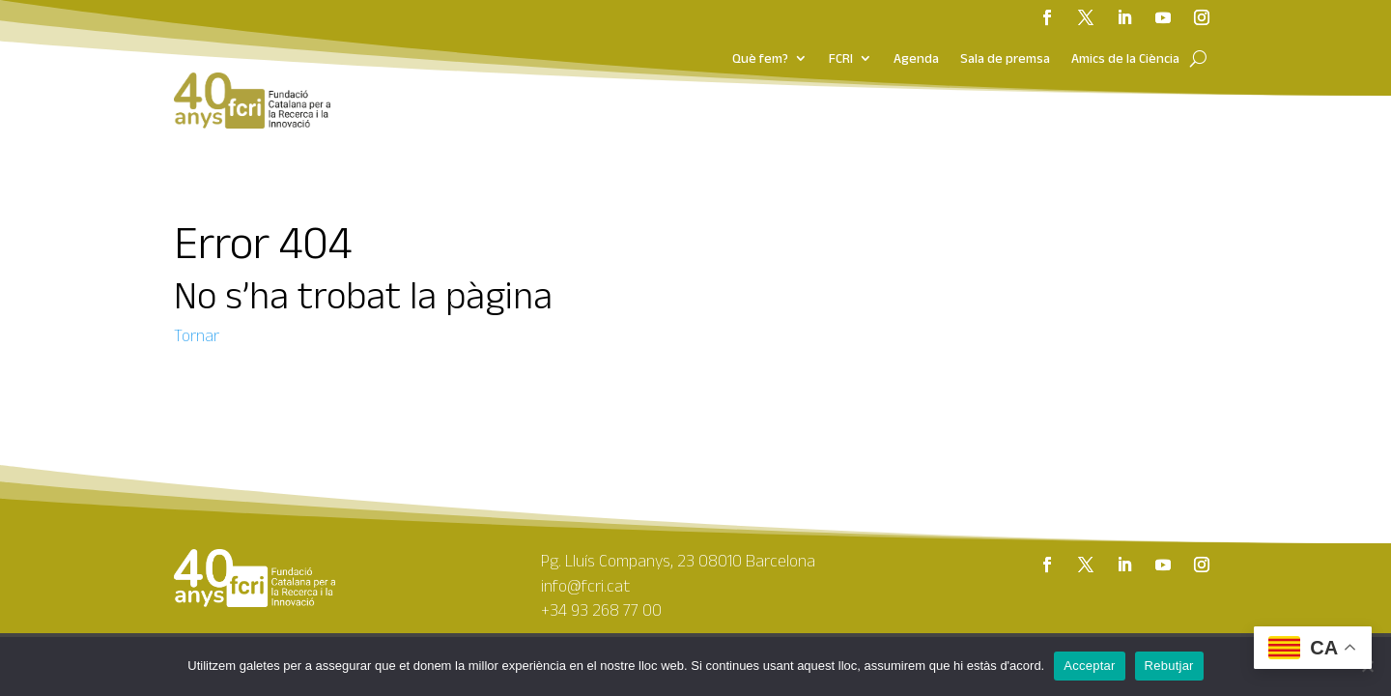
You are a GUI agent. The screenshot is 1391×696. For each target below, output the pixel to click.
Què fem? (760, 59)
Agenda (916, 59)
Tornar (196, 335)
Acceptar (1089, 665)
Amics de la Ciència (1125, 59)
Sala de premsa (1005, 59)
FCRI (841, 59)
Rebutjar (1169, 665)
